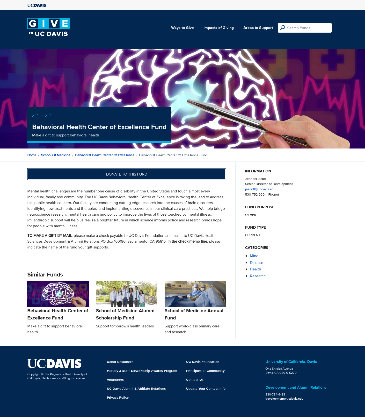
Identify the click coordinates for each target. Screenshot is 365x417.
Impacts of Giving (219, 27)
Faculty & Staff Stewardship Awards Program (142, 370)
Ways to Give (182, 27)
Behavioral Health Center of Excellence (104, 155)
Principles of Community (205, 370)
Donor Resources (120, 361)
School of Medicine (55, 155)
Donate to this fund (126, 174)
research (258, 276)
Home (31, 155)
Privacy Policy (118, 397)
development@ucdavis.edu (284, 398)
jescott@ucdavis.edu (260, 188)
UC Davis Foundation (202, 361)
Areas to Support (258, 27)
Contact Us (195, 379)
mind (254, 256)
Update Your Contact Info (206, 388)
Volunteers (115, 379)
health (255, 269)
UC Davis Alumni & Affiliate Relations (136, 388)
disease (256, 262)
